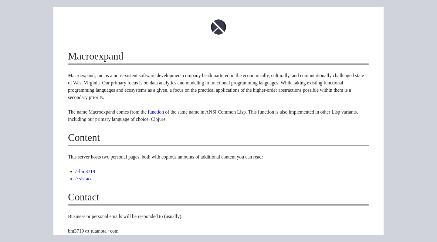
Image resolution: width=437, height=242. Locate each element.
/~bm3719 (85, 171)
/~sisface (84, 178)
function (156, 111)
